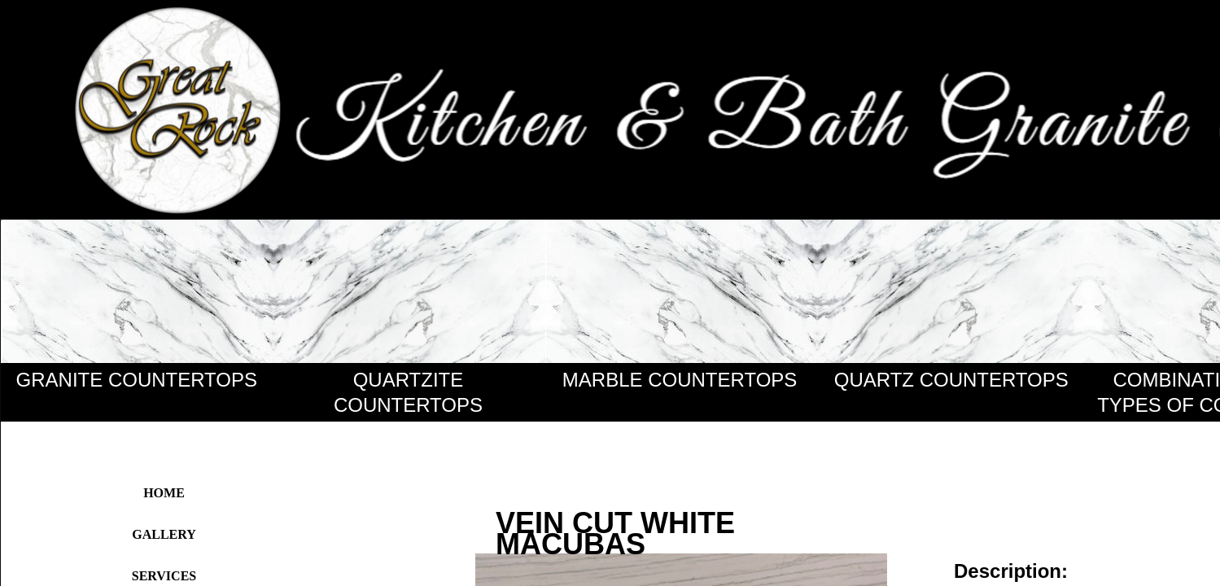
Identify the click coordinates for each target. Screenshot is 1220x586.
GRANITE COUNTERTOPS (136, 380)
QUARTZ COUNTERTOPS (951, 380)
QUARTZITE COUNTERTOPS (408, 392)
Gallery (164, 534)
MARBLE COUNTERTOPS (680, 380)
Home (164, 493)
